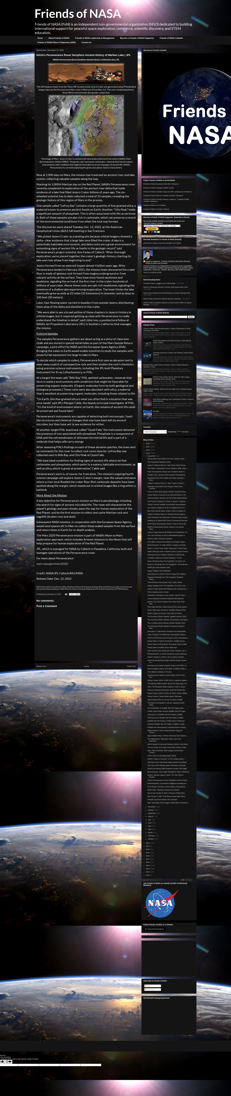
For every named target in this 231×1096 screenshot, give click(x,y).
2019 (148, 853)
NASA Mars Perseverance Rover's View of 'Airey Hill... (167, 524)
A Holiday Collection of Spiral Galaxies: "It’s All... (165, 558)
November (152, 807)
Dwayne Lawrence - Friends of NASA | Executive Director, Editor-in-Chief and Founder (168, 262)
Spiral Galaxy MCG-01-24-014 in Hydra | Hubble (165, 700)
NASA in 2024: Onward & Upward (159, 539)
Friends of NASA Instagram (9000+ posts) (158, 188)
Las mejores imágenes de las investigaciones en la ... (166, 508)
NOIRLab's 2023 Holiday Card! (158, 567)
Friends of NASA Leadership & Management (94, 38)
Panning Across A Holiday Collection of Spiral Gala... (166, 555)
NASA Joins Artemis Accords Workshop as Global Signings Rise (166, 293)
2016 (148, 862)
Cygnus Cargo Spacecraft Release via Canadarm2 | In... (167, 532)
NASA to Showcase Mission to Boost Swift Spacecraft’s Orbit (165, 287)
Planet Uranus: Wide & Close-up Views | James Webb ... (168, 693)
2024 (148, 450)
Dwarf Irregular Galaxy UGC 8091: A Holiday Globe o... (167, 669)
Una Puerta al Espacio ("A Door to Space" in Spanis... (167, 501)
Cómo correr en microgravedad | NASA (161, 756)
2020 (148, 849)
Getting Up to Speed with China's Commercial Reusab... (167, 521)
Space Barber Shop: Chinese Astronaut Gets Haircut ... (167, 736)
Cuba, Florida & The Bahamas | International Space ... (167, 635)
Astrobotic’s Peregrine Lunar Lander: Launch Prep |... (166, 595)
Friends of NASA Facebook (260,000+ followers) (161, 184)
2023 (148, 453)
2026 (148, 443)
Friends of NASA (78, 13)
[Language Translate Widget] (155, 432)
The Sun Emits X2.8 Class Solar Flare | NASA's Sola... (167, 747)
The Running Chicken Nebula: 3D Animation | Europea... (168, 620)
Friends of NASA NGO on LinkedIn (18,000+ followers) (163, 196)
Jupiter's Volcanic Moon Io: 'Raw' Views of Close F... (166, 483)
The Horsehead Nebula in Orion (159, 462)
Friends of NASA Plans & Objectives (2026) (56, 42)
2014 (148, 869)
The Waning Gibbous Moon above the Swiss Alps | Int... (167, 683)
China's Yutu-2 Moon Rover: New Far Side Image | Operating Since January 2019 (171, 378)
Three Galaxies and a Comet (157, 592)
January (151, 839)
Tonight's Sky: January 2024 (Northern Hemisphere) (166, 475)
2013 (148, 872)
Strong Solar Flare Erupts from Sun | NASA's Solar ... (166, 459)
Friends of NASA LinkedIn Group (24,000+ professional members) (167, 192)
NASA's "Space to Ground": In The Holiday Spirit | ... (166, 759)
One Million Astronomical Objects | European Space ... (167, 542)
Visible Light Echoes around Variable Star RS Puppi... (166, 711)
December (152, 456)
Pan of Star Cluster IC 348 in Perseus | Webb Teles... (166, 793)
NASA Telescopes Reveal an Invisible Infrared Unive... (167, 610)
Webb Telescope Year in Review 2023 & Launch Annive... (168, 551)
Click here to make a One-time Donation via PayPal (162, 243)
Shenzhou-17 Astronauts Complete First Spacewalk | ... (167, 631)
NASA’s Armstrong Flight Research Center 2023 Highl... (167, 769)
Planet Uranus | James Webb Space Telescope (164, 696)
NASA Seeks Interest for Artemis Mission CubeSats (162, 299)
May (149, 826)
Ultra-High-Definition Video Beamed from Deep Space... (167, 607)
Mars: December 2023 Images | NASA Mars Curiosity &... (168, 803)
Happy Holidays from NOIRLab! (158, 571)
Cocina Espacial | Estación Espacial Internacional (165, 598)
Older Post (131, 666)
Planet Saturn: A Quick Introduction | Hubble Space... (166, 641)
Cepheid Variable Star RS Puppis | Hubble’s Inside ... (166, 724)
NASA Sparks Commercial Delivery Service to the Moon (167, 744)
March (150, 832)
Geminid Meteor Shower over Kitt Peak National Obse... (167, 498)
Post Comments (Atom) (91, 672)
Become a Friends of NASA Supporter (137, 38)
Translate (182, 432)
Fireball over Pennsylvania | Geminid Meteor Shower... (167, 727)
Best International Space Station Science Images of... (166, 511)
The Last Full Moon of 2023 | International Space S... (166, 535)
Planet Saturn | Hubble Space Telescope (162, 647)
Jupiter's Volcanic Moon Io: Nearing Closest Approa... (166, 514)
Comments (150, 989)
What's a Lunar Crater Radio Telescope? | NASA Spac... (167, 548)
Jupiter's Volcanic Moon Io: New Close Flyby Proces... (167, 465)
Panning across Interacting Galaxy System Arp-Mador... (167, 762)
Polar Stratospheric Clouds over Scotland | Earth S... (166, 472)
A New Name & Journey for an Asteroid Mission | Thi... (167, 495)
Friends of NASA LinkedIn (171, 38)
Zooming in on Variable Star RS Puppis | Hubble (164, 714)
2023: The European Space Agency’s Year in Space (166, 687)
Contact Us (86, 42)
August (150, 816)
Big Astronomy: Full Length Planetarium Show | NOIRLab (168, 772)
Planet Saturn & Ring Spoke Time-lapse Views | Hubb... (167, 644)
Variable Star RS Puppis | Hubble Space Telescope (166, 721)
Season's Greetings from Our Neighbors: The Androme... (168, 564)
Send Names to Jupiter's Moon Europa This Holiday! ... (167, 574)
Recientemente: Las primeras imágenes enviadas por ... (167, 783)
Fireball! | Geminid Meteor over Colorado (162, 800)
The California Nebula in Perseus (159, 672)
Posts (148, 986)
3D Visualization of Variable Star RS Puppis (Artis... (166, 708)
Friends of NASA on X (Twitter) (154, 205)
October (151, 810)
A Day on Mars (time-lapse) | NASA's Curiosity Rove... (167, 492)
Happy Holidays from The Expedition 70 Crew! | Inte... (167, 586)
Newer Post (41, 666)
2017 (148, 859)
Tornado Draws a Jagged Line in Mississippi (159, 283)
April (150, 829)
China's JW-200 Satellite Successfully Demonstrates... (167, 504)
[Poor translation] (8, 1062)
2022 (148, 843)
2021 (148, 846)
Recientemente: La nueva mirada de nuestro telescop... (167, 654)
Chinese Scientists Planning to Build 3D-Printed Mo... (166, 690)
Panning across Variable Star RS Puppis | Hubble (165, 718)
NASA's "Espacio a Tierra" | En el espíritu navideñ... (166, 657)
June (150, 823)
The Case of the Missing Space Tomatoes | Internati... (167, 765)
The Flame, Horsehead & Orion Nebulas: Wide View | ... (167, 468)
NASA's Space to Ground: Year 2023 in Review (164, 613)
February (151, 836)
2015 (148, 865)
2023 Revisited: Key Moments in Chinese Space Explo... (168, 517)
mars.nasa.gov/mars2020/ (52, 563)
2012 (148, 875)
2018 (148, 856)
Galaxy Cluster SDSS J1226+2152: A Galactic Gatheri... (167, 680)
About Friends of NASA (58, 38)
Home (40, 38)
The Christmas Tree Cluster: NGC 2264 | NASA (164, 582)
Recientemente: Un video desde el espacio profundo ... (167, 545)
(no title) (156, 411)
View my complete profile (152, 272)
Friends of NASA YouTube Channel (156, 209)
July (149, 820)
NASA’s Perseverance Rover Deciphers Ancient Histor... (167, 780)
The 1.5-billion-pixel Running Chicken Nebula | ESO (166, 623)
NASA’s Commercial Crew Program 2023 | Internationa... (168, 638)
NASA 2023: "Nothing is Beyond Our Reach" (163, 790)
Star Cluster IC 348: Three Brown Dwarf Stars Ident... (166, 796)
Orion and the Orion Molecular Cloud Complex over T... (167, 651)
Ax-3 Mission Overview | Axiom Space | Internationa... (167, 787)
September (152, 813)
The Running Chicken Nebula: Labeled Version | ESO (166, 616)
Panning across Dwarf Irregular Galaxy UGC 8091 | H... (167, 665)
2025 (148, 447)
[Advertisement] (169, 957)
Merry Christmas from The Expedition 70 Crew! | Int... (166, 561)
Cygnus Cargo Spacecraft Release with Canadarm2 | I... (167, 589)
